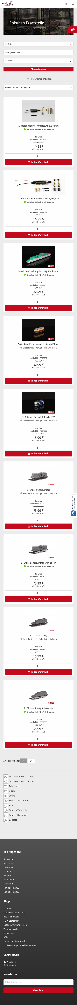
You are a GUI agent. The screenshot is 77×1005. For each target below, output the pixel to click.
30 (31, 760)
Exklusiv (7, 871)
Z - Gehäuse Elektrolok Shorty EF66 (38, 417)
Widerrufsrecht (11, 929)
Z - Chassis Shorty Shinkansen (38, 708)
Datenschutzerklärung (14, 912)
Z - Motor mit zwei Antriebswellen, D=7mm (38, 198)
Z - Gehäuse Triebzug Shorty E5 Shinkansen (38, 271)
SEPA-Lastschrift (11, 920)
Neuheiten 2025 (11, 887)
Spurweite (8, 859)
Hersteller (8, 867)
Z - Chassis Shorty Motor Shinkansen (38, 562)
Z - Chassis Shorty (38, 635)
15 (23, 760)
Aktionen (8, 875)
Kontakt (7, 908)
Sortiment (8, 863)
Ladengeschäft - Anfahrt (15, 941)
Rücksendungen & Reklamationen (20, 945)
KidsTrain (8, 883)
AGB (6, 937)
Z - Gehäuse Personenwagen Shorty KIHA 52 (39, 344)
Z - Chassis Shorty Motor (38, 489)
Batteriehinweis (11, 916)
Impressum (9, 933)
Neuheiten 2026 (11, 891)
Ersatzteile (9, 879)
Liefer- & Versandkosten (15, 924)
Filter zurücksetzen (38, 69)
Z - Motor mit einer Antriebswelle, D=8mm (39, 125)
